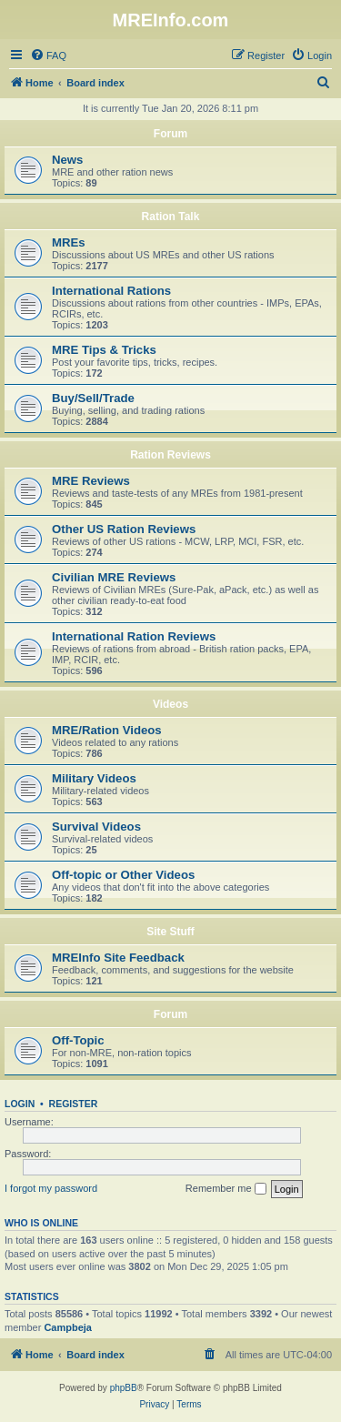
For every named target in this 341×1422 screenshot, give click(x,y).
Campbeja (68, 1327)
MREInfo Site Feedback (118, 957)
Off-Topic (78, 1040)
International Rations (111, 291)
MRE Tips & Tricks (104, 350)
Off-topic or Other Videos (123, 875)
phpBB (123, 1388)
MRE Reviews (91, 481)
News (67, 159)
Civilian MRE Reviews (114, 577)
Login (20, 1103)
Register (73, 1103)
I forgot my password (51, 1188)
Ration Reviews (170, 455)
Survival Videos (96, 826)
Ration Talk (171, 216)
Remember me (226, 1189)
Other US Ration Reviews (124, 529)
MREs (68, 242)
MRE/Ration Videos (107, 730)
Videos (170, 704)
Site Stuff (170, 931)
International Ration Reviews (134, 636)
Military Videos (94, 778)
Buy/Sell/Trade (93, 398)
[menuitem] (48, 55)
